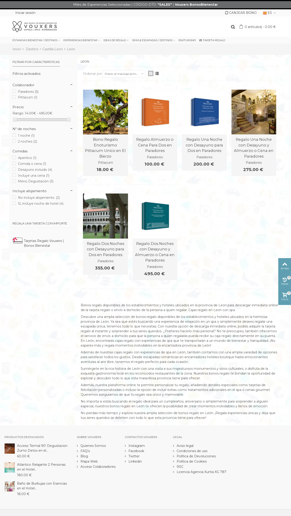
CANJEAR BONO (241, 13)
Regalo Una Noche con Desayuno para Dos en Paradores (204, 145)
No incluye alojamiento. (39, 198)
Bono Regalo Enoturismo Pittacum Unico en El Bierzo (105, 147)
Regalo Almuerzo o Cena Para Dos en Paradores (154, 145)
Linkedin (135, 461)
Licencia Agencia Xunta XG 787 (201, 472)
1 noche (26, 135)
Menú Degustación (35, 181)
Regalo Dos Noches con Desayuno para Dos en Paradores (105, 249)
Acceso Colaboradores (97, 467)
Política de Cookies (191, 461)
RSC (179, 467)
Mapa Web (89, 461)
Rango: (18, 113)
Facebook (136, 451)
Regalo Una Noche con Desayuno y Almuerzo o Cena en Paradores (253, 147)
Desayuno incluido (35, 170)
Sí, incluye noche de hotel (40, 203)
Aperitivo (27, 158)
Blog (84, 456)
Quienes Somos (93, 446)
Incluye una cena (33, 176)
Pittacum (27, 97)
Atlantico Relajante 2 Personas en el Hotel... (41, 467)
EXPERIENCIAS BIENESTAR (80, 40)
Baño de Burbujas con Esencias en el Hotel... (42, 485)
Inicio (17, 49)
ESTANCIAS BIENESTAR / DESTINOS (35, 40)
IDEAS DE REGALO (114, 40)
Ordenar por (92, 74)
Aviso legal (184, 446)
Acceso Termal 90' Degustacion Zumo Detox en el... (42, 448)
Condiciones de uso (192, 451)
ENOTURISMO (187, 40)
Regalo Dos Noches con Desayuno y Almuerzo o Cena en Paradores (155, 251)
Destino (32, 49)
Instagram (136, 446)
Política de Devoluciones (196, 456)
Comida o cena (32, 164)
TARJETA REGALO (212, 40)
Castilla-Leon (53, 49)
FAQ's (85, 451)
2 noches (27, 141)
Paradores (28, 92)
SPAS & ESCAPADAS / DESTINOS (152, 40)
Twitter (134, 456)
